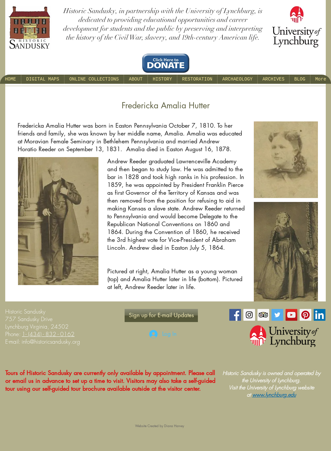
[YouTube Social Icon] (291, 315)
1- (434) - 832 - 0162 (48, 334)
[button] (136, 79)
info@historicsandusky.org (51, 341)
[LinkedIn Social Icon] (319, 315)
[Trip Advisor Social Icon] (263, 315)
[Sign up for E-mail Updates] (161, 315)
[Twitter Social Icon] (277, 315)
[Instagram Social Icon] (249, 315)
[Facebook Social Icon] (235, 315)
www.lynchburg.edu (274, 394)
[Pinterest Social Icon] (305, 315)
